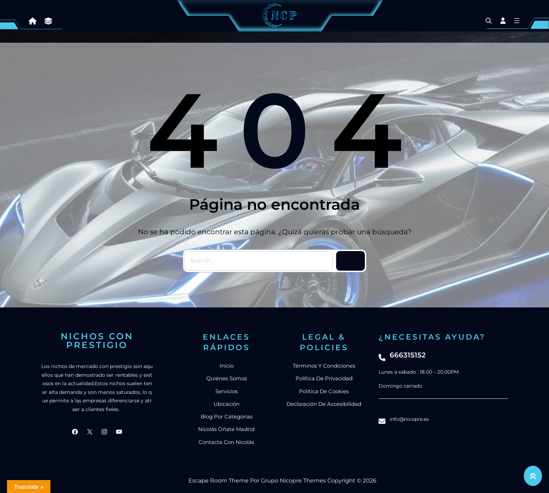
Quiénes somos (226, 378)
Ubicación (226, 404)
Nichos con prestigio (97, 340)
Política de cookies (324, 391)
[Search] (350, 261)
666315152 (408, 355)
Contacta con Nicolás (226, 442)
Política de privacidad (324, 378)
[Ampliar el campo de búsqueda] (488, 20)
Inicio (227, 365)
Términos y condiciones (324, 365)
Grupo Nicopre (281, 480)
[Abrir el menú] (517, 20)
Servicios (226, 391)
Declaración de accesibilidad (323, 404)
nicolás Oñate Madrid (226, 429)
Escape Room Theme (218, 480)
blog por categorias (226, 416)
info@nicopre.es (409, 419)
